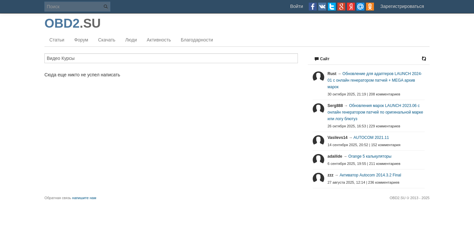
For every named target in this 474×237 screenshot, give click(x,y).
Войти (296, 6)
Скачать (107, 39)
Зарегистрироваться (402, 6)
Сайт (321, 59)
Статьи (56, 39)
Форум (81, 39)
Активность (159, 39)
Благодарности (197, 39)
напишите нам (84, 198)
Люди (131, 39)
